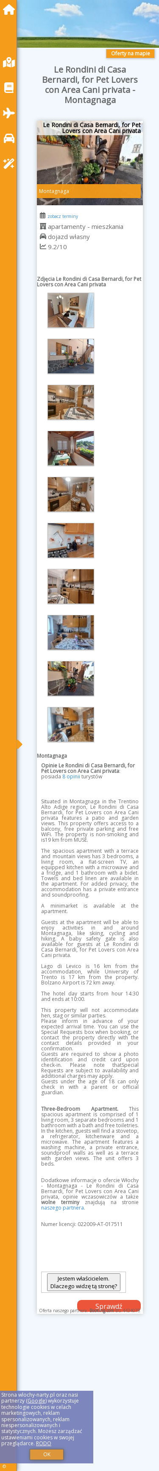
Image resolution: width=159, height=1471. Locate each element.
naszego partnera (62, 1207)
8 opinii (71, 776)
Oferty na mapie (130, 53)
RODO (43, 1443)
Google (36, 1400)
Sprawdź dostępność (109, 1307)
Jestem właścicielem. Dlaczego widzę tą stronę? (83, 1282)
